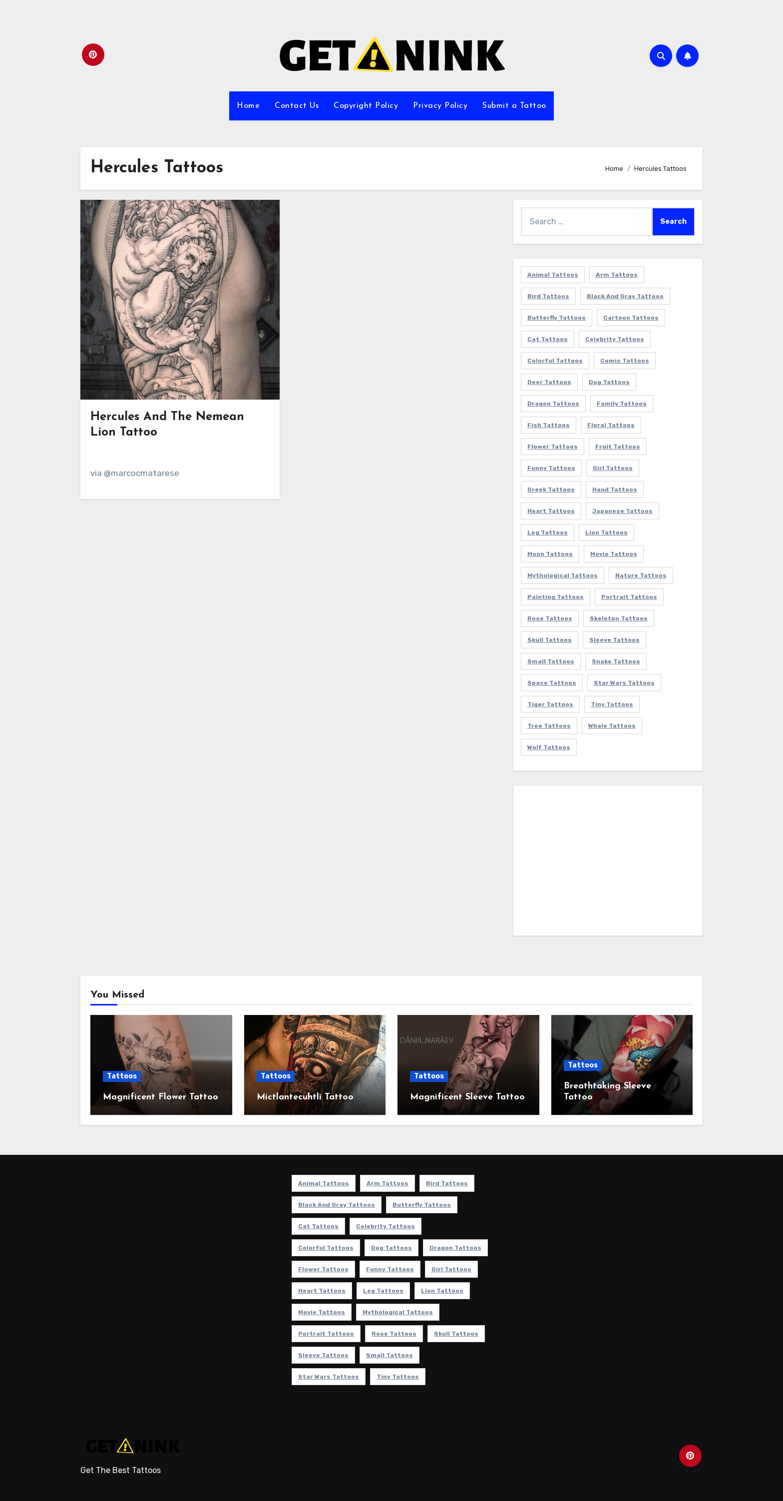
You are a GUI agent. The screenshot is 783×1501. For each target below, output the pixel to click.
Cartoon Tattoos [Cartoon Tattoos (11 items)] (631, 317)
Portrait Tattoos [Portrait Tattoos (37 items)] (629, 596)
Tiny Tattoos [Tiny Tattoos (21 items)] (612, 704)
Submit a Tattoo (514, 106)
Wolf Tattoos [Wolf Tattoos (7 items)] (548, 747)
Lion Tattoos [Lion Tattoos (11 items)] (606, 532)
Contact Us (297, 106)
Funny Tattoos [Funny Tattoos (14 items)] (551, 468)
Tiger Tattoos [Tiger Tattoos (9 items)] (550, 704)
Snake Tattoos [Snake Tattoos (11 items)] (616, 661)
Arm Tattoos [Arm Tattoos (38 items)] (617, 274)
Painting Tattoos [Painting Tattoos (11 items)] (555, 596)
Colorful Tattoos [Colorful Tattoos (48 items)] (555, 360)
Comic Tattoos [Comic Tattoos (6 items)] (624, 360)
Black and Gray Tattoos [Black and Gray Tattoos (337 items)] (625, 296)
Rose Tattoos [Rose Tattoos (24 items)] (549, 618)
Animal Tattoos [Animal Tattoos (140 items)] (552, 274)
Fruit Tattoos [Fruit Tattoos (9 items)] (617, 446)
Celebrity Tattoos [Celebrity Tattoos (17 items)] (614, 339)
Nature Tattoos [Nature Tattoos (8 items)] (641, 575)
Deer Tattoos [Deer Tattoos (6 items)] (549, 382)
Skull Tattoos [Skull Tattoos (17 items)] (549, 639)
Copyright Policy (366, 106)
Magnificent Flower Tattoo (160, 1097)
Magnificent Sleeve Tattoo (467, 1097)
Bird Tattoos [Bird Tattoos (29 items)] (548, 296)
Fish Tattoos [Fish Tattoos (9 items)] (548, 425)
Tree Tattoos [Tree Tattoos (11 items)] (549, 725)
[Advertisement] (609, 863)
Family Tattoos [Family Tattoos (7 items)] (622, 403)
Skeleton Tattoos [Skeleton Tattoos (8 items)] (619, 618)
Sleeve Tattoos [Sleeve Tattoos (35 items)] (614, 639)
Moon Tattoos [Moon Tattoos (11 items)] (550, 553)
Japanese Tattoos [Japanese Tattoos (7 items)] (622, 510)
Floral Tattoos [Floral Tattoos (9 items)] (611, 425)
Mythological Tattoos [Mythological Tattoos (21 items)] (562, 575)
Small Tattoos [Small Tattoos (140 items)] (550, 661)
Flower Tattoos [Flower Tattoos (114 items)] (552, 446)
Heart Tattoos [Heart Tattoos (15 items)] (551, 510)
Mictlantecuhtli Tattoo (305, 1097)
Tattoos (122, 1076)
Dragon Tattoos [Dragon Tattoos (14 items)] (553, 403)
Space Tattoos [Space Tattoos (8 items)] (551, 682)
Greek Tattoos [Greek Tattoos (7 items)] (551, 489)
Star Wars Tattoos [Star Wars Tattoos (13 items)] (624, 682)
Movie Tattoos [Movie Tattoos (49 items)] (613, 553)
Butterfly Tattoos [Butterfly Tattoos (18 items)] (556, 317)
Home (248, 106)
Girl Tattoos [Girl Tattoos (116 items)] (613, 468)
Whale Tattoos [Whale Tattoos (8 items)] (612, 725)
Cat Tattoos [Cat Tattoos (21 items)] (547, 339)
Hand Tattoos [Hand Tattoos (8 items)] (614, 489)
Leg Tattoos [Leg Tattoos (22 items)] (547, 532)
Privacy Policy (440, 106)
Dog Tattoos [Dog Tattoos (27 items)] (609, 382)
